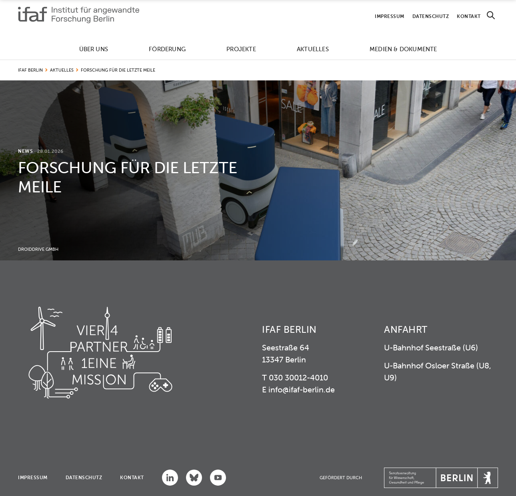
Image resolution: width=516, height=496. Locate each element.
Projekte (241, 49)
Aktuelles (313, 49)
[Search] (491, 15)
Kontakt (469, 16)
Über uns (93, 49)
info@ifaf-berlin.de (301, 389)
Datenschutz (430, 16)
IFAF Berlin (30, 70)
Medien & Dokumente (403, 49)
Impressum (389, 16)
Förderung (167, 49)
